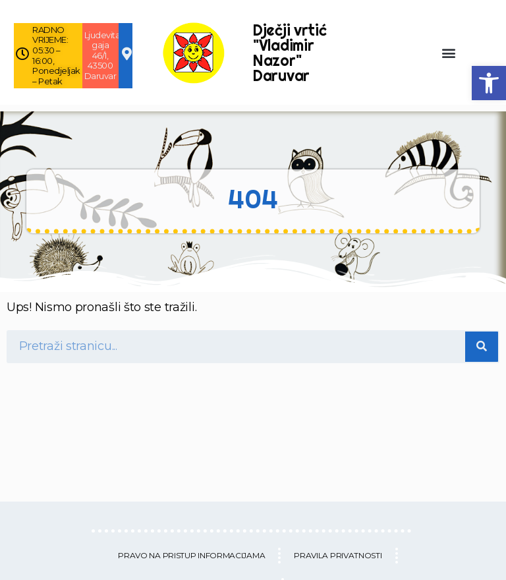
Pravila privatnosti (337, 555)
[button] (489, 83)
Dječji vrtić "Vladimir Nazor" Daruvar (289, 52)
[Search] (481, 347)
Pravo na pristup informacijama (191, 555)
